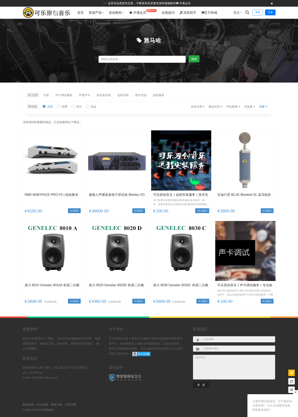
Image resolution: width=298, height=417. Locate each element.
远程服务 (158, 95)
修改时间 (215, 106)
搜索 (194, 59)
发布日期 (198, 106)
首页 (80, 12)
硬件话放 (140, 95)
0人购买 (74, 210)
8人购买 (267, 301)
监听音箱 (123, 95)
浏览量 (249, 106)
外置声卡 (84, 95)
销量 (263, 106)
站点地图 (42, 404)
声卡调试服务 (63, 95)
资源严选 (95, 12)
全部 (46, 95)
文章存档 (70, 404)
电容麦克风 (104, 95)
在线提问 (168, 12)
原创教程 (115, 12)
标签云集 (56, 404)
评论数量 (233, 106)
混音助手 (187, 12)
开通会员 (185, 3)
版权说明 (28, 404)
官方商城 (209, 12)
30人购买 (202, 210)
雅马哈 (152, 40)
